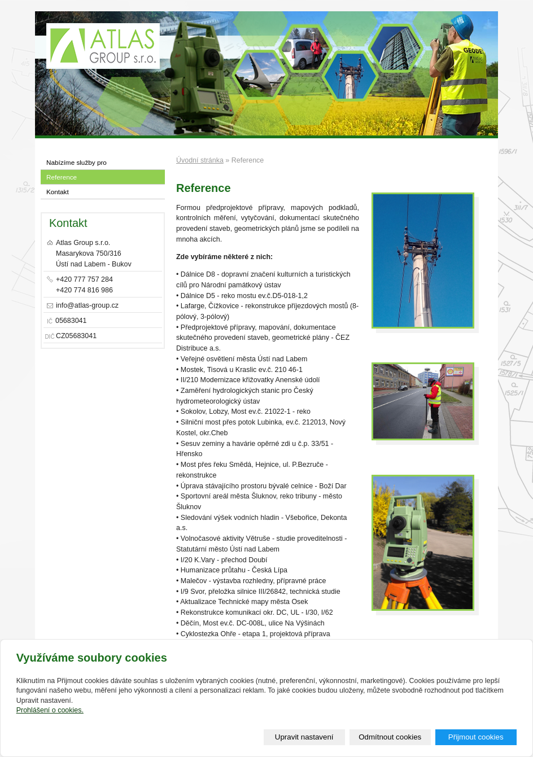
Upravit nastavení (304, 737)
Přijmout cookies (476, 737)
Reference (61, 177)
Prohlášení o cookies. (50, 710)
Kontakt (57, 191)
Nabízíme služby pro (76, 162)
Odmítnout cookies (390, 737)
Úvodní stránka (200, 160)
